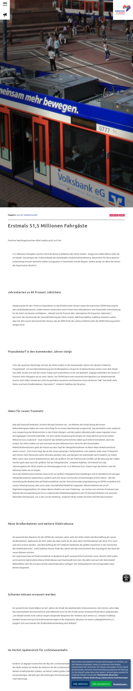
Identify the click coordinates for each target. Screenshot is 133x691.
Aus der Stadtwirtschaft (27, 215)
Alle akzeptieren (101, 684)
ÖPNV (122, 215)
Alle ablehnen (80, 684)
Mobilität (114, 215)
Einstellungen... (120, 684)
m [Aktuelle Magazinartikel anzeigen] (5, 14)
